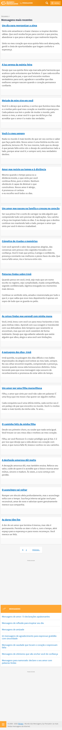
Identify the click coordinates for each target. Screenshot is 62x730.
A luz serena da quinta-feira (17, 64)
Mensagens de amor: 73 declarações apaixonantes (26, 616)
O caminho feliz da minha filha (19, 423)
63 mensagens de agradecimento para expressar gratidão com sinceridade (29, 637)
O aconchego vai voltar (14, 489)
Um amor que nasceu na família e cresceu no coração (31, 208)
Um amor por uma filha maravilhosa (22, 387)
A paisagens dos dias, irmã (16, 351)
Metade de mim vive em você (17, 100)
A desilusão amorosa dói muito (19, 459)
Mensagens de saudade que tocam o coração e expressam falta (29, 646)
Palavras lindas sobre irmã (16, 273)
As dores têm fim (11, 519)
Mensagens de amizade (13, 629)
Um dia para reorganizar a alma (19, 25)
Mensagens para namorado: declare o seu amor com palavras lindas (27, 661)
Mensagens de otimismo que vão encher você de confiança (30, 653)
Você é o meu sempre (13, 133)
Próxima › (36, 550)
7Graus (20, 724)
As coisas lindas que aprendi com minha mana (27, 316)
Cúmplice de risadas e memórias (20, 241)
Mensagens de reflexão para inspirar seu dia (23, 623)
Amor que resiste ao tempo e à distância (24, 169)
